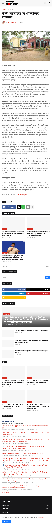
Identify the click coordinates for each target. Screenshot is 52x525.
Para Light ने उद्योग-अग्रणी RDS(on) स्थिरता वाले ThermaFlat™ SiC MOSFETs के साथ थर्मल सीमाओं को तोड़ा (25, 433)
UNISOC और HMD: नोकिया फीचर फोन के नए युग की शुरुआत (31, 330)
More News (5, 492)
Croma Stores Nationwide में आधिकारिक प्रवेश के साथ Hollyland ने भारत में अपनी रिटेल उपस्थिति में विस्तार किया (25, 466)
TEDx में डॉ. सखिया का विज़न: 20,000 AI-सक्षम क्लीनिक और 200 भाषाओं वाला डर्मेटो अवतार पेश (38, 406)
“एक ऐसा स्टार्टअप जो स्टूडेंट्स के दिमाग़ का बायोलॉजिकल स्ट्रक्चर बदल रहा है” (31, 351)
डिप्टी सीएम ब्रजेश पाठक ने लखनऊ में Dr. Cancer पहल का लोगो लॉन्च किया (12, 405)
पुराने (47, 266)
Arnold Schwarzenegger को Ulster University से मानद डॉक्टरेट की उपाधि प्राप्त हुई (25, 427)
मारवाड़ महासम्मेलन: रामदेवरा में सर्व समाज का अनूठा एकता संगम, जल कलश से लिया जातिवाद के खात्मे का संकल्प (38, 233)
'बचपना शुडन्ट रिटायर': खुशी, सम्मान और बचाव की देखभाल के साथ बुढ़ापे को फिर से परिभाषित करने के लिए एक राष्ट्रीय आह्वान (12, 257)
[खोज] (23, 277)
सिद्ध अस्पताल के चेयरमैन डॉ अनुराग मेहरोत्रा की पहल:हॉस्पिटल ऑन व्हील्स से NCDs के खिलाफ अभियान (13, 233)
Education (26, 512)
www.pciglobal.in (24, 195)
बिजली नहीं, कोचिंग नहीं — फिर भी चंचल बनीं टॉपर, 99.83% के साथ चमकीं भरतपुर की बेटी (31, 341)
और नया (5, 266)
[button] (2, 3)
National (10, 9)
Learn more (41, 517)
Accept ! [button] (6, 521)
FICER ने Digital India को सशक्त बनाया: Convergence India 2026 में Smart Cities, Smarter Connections (23, 447)
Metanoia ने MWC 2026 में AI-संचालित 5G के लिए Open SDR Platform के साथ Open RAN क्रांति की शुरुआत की (25, 480)
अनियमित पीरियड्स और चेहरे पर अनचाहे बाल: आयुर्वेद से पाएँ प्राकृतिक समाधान (37, 381)
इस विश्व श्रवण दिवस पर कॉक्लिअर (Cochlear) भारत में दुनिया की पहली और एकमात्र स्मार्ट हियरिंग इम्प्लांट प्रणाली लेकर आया (25, 473)
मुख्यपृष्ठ (4, 9)
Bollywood (26, 505)
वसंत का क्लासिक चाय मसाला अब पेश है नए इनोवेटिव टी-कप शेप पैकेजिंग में (22, 453)
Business (26, 509)
